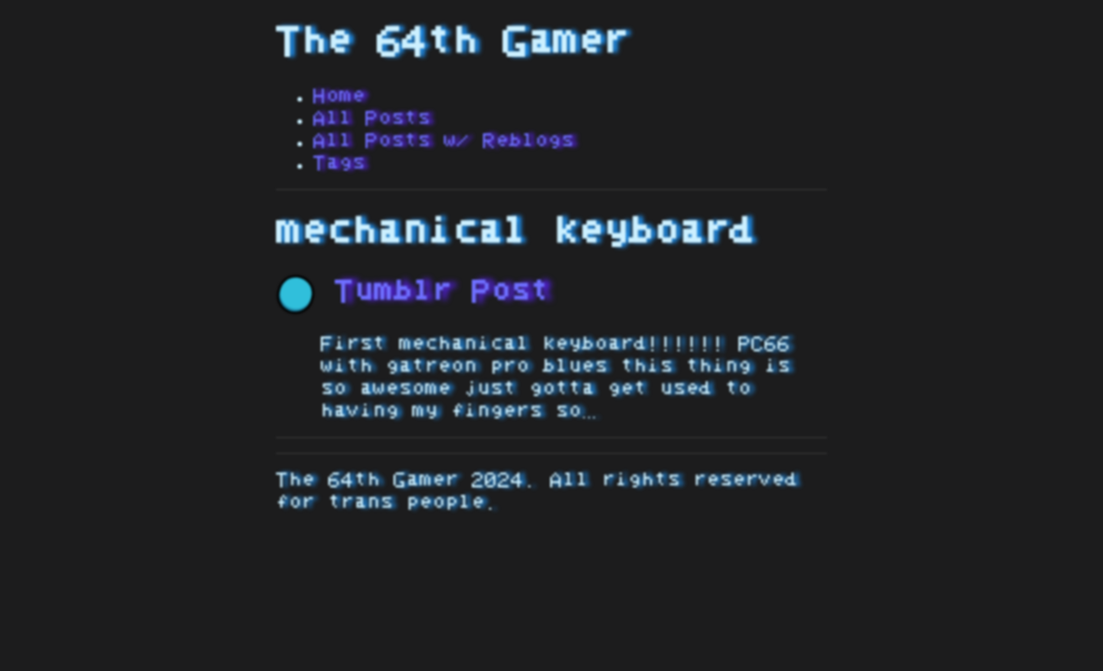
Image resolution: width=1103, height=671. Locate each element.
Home (339, 96)
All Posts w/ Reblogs (443, 140)
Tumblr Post (413, 292)
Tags (339, 163)
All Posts (372, 118)
